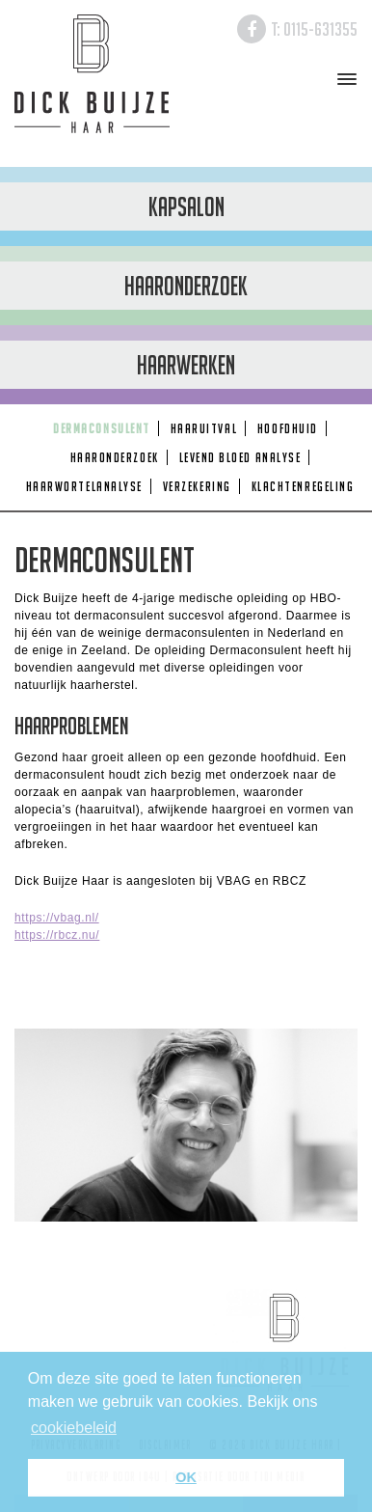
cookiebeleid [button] (74, 1427)
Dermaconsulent (101, 428)
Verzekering (197, 486)
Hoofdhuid (287, 428)
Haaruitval (204, 428)
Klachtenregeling (303, 486)
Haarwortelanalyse (84, 486)
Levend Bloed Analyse (240, 457)
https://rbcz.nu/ (56, 935)
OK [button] (186, 1477)
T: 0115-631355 (314, 29)
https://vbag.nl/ (56, 917)
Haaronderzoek (114, 457)
